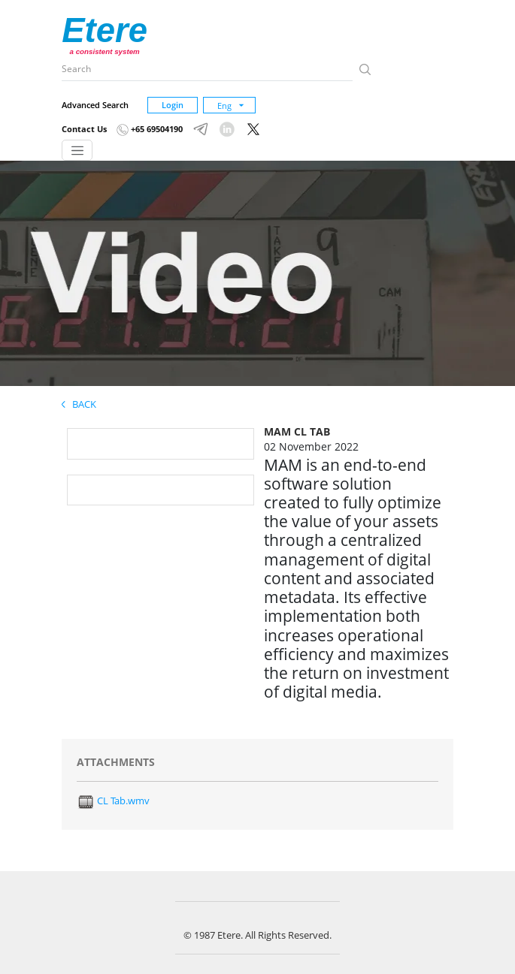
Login (172, 104)
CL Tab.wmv (113, 800)
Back (79, 404)
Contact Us (84, 128)
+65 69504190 (150, 128)
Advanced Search (95, 104)
